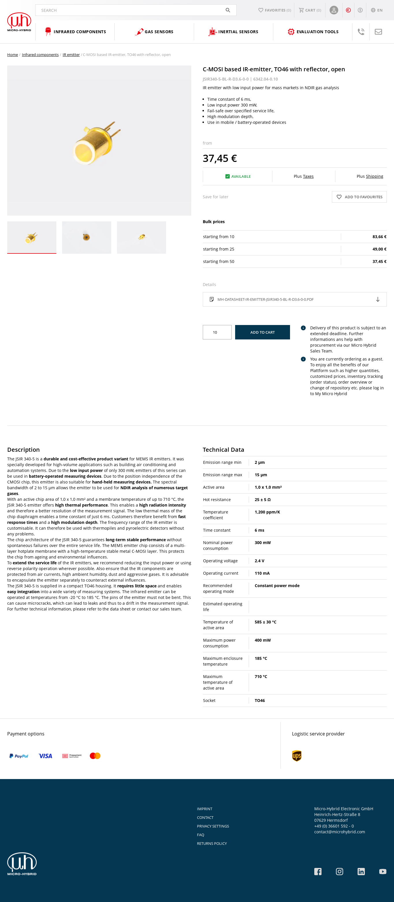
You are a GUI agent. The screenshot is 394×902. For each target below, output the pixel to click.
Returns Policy (212, 843)
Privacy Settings (213, 826)
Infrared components (40, 54)
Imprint (204, 808)
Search (136, 10)
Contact (205, 817)
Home (12, 54)
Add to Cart (262, 332)
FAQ (200, 834)
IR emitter (71, 54)
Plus (304, 176)
